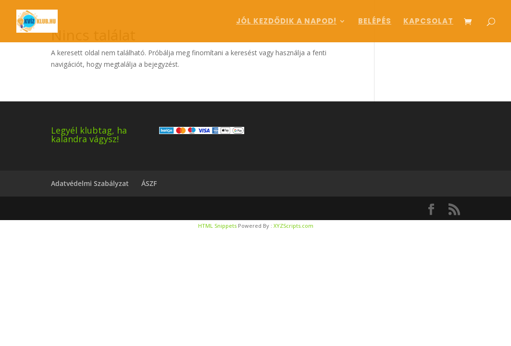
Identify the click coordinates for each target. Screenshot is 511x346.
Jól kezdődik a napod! (286, 22)
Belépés (374, 22)
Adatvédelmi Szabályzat (90, 183)
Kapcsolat (428, 22)
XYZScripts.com (293, 225)
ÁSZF (149, 183)
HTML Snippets (217, 225)
